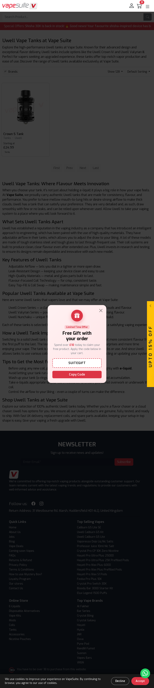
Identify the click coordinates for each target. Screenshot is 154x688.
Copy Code (77, 374)
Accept (140, 681)
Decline (120, 681)
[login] (132, 6)
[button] (147, 7)
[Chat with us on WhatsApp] (145, 673)
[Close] (100, 310)
